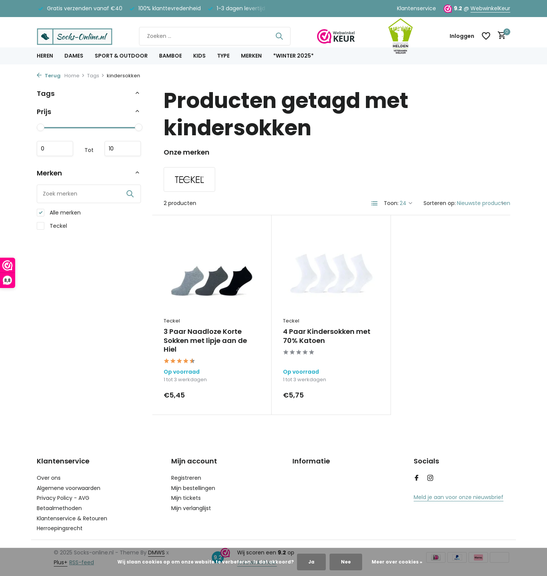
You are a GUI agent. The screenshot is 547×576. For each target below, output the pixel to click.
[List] (374, 203)
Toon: (391, 203)
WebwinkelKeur (490, 8)
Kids (199, 55)
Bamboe (170, 55)
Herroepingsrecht (60, 528)
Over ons (49, 478)
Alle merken (59, 213)
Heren (45, 55)
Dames (73, 55)
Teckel (52, 226)
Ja (311, 562)
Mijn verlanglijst (191, 508)
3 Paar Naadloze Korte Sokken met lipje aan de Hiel (205, 340)
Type (223, 55)
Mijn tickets (186, 498)
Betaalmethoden (59, 508)
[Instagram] (430, 478)
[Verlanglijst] (486, 36)
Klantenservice (416, 8)
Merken (251, 55)
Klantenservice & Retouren (72, 518)
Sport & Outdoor (121, 55)
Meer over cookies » (397, 562)
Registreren (186, 478)
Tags (96, 75)
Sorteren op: (440, 203)
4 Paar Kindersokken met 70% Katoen (326, 336)
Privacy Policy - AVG (63, 498)
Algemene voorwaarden (68, 488)
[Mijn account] (462, 36)
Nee (346, 562)
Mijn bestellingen (193, 488)
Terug (49, 75)
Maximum (123, 148)
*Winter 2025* (293, 55)
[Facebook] (417, 478)
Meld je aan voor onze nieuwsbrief (458, 497)
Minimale (55, 148)
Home (74, 75)
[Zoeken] (215, 36)
